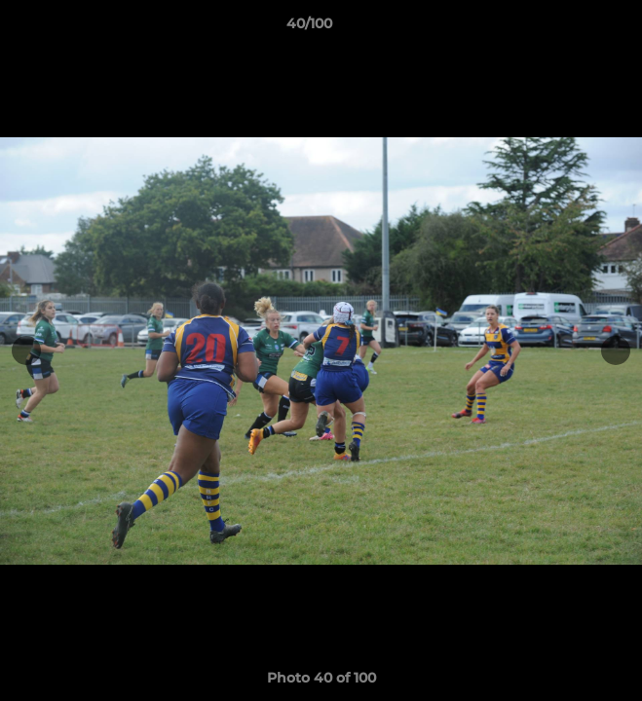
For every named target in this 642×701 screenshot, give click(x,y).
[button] (572, 28)
